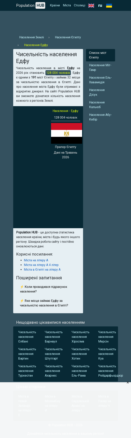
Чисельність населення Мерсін (107, 336)
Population (30, 5)
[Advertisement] (65, 21)
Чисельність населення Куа (107, 353)
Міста (67, 5)
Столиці (79, 5)
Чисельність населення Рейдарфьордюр (107, 370)
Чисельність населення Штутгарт (54, 353)
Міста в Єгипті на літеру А (42, 269)
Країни (55, 5)
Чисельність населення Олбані (27, 336)
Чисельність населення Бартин (27, 353)
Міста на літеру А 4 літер (41, 265)
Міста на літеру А (36, 260)
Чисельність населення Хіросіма (80, 336)
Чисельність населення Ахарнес (54, 370)
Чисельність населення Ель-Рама (80, 370)
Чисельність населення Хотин (80, 353)
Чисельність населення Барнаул (54, 336)
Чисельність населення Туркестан (27, 370)
